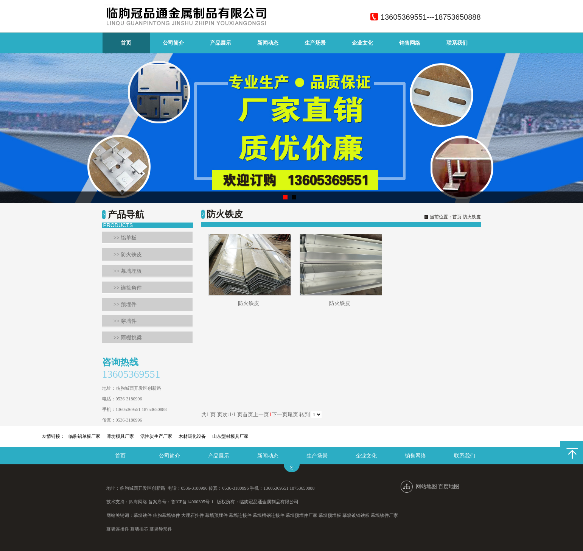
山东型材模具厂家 (230, 436)
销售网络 (409, 43)
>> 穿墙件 (125, 321)
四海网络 (138, 501)
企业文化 (362, 43)
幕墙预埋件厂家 (301, 515)
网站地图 (426, 486)
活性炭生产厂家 (156, 436)
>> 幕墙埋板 (127, 271)
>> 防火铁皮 (127, 254)
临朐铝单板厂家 (84, 436)
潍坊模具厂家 (120, 436)
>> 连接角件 (127, 288)
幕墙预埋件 (216, 515)
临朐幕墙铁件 (166, 515)
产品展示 (220, 43)
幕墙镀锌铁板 (356, 515)
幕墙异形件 (160, 529)
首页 (126, 43)
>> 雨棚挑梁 (127, 338)
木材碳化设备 (192, 436)
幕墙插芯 (139, 529)
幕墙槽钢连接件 (269, 515)
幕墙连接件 (240, 515)
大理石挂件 (192, 515)
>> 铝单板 (125, 238)
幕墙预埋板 (330, 515)
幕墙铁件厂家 (384, 515)
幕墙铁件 (143, 515)
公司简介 (173, 43)
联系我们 (457, 43)
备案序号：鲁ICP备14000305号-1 (181, 501)
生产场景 (315, 43)
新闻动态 (267, 43)
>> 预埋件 (125, 304)
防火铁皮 (248, 303)
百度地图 (448, 486)
